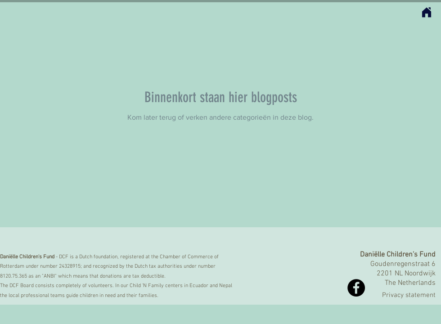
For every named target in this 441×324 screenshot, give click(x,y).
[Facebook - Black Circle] (356, 288)
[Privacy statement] (399, 296)
